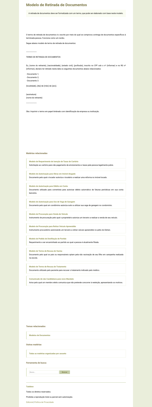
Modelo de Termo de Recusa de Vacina (45, 251)
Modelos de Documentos (39, 335)
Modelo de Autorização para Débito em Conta (48, 186)
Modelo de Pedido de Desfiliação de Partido (47, 239)
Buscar (64, 372)
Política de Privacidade (44, 402)
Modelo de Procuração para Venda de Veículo (48, 214)
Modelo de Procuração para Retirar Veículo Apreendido (52, 226)
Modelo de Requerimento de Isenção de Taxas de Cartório (53, 161)
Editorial (29, 402)
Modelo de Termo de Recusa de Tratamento (47, 267)
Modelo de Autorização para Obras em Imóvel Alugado (52, 174)
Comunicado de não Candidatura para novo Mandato (51, 279)
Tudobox (29, 386)
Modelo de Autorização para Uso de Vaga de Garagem (52, 202)
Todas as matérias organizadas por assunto (47, 353)
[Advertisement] (76, 24)
